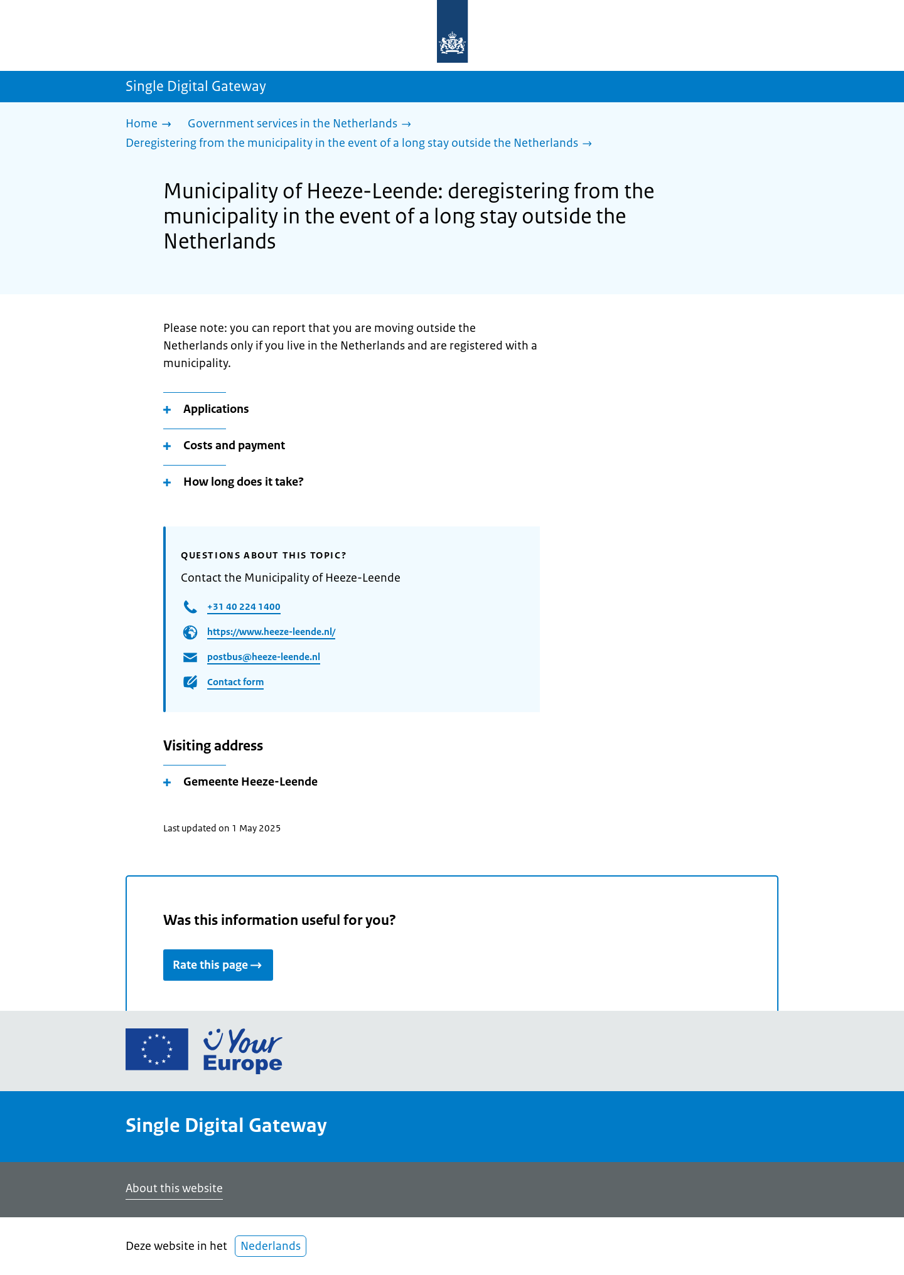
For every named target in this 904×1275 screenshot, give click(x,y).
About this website (174, 1188)
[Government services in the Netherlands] (302, 124)
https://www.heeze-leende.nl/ (271, 632)
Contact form (235, 682)
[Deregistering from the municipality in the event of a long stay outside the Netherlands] (362, 144)
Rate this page (218, 965)
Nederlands (270, 1246)
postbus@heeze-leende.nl (263, 657)
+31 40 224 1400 (244, 606)
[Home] (152, 124)
